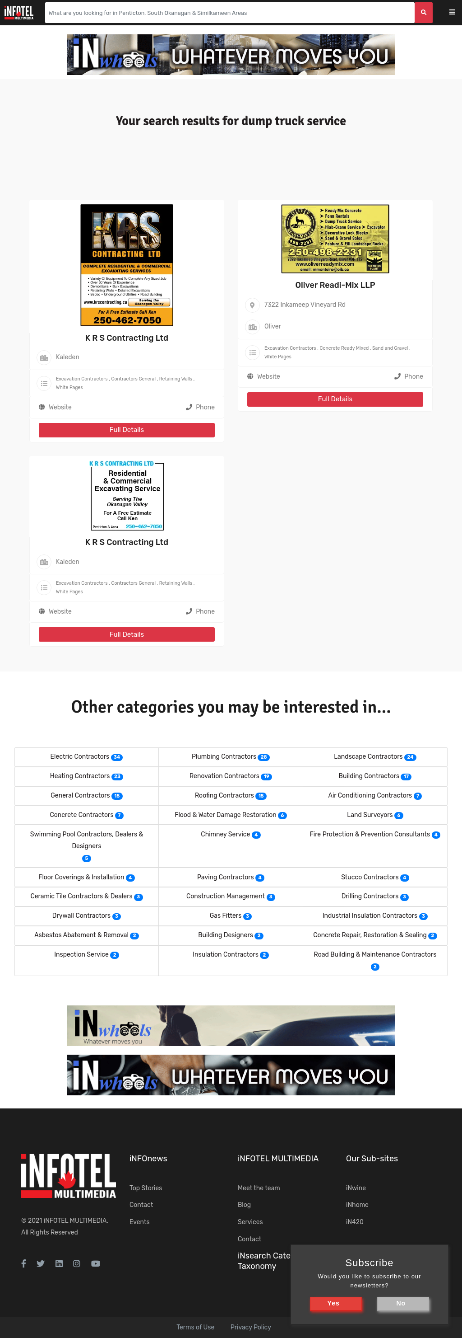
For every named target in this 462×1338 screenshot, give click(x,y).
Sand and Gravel (390, 348)
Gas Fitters (226, 916)
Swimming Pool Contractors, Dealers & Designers (86, 840)
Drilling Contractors (370, 896)
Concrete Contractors (81, 815)
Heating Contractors (80, 776)
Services (250, 1222)
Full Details (127, 430)
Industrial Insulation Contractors (370, 916)
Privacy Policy (251, 1327)
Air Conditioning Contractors (370, 795)
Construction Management (225, 896)
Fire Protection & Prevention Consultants (370, 834)
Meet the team (259, 1188)
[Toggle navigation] (458, 12)
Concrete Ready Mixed (344, 348)
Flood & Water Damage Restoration (226, 815)
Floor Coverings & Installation (81, 877)
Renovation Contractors (224, 776)
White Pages (69, 387)
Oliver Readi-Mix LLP (335, 285)
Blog (244, 1205)
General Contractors (80, 795)
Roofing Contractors (224, 795)
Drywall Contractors (81, 916)
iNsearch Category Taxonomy (272, 1261)
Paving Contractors (225, 877)
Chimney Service (225, 834)
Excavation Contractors (82, 379)
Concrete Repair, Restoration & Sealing (369, 935)
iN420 (355, 1222)
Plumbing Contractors (224, 757)
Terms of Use (195, 1327)
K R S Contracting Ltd (126, 338)
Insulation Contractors (226, 954)
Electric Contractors (80, 757)
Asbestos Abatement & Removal (81, 935)
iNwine (356, 1188)
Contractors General (133, 379)
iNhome (357, 1205)
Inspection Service (81, 954)
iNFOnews (148, 1159)
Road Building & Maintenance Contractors (375, 954)
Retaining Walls (175, 379)
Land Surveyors (370, 815)
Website (60, 407)
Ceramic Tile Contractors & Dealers (81, 896)
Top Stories (145, 1188)
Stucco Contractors (369, 877)
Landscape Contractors (368, 757)
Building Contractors (369, 776)
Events (139, 1222)
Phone (200, 407)
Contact (141, 1205)
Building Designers (225, 935)
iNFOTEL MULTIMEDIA (75, 1221)
